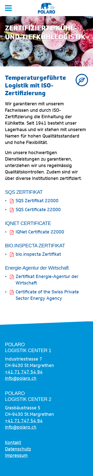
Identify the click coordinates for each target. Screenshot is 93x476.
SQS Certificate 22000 (38, 209)
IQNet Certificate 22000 (40, 232)
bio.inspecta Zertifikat (38, 254)
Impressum (16, 455)
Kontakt (13, 442)
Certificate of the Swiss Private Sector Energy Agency (47, 295)
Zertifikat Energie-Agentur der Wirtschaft (47, 279)
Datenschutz (18, 449)
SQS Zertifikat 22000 (37, 200)
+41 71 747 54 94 (24, 372)
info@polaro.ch (20, 378)
